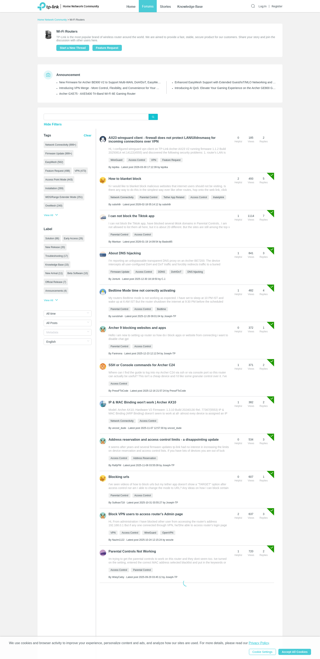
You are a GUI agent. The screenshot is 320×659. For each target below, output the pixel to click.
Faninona (117, 353)
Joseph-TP (170, 316)
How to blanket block (125, 178)
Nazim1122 (118, 539)
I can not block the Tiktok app (131, 216)
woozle (169, 539)
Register (277, 6)
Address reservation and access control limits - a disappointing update (164, 439)
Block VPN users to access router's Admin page (146, 514)
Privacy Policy (259, 643)
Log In (263, 6)
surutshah (117, 316)
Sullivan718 (118, 502)
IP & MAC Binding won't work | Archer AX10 (142, 402)
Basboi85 (167, 241)
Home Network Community (52, 19)
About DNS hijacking (125, 253)
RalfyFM (116, 465)
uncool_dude (119, 428)
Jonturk (116, 279)
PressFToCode (120, 390)
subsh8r (116, 204)
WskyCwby (118, 577)
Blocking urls (119, 477)
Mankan (116, 241)
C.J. (163, 279)
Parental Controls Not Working (132, 551)
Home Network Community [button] (81, 6)
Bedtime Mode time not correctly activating (142, 290)
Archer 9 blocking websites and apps (137, 328)
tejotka (115, 167)
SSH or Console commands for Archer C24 (142, 365)
